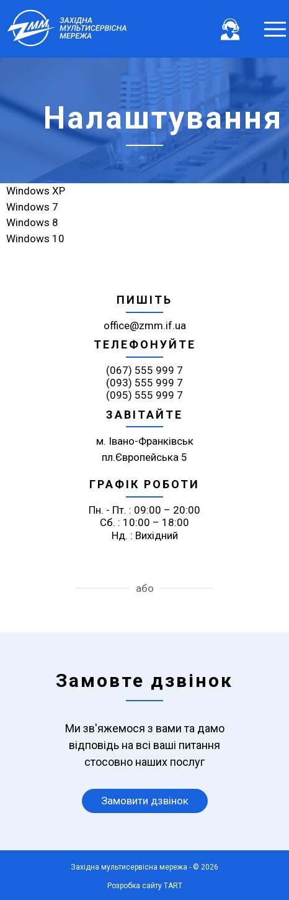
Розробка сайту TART (144, 885)
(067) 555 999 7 (144, 370)
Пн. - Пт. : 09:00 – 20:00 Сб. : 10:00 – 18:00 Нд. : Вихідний (144, 523)
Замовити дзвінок (145, 800)
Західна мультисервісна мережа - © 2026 (144, 867)
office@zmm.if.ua (145, 325)
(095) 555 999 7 (144, 395)
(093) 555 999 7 (144, 382)
